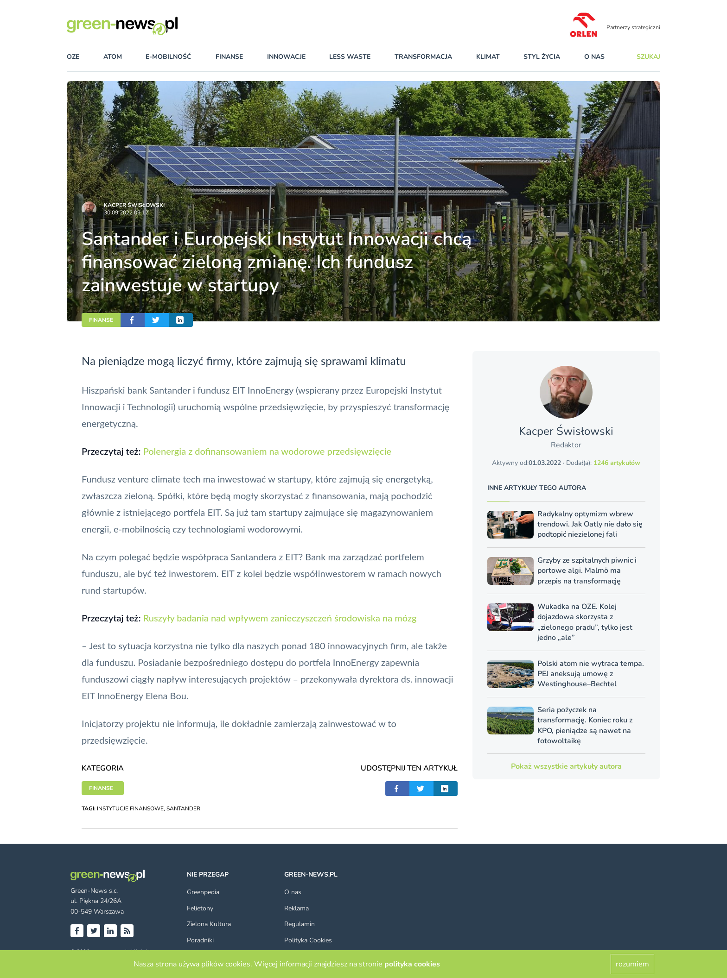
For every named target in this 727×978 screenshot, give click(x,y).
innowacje (286, 56)
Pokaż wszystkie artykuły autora (566, 766)
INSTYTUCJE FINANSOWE (130, 808)
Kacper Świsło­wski (134, 205)
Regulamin (299, 924)
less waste (349, 56)
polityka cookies (412, 964)
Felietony (200, 908)
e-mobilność (168, 56)
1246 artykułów (616, 462)
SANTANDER (183, 808)
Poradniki (200, 940)
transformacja (423, 56)
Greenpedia (203, 892)
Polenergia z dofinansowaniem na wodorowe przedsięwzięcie (267, 451)
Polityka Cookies (308, 940)
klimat (488, 56)
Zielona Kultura (209, 924)
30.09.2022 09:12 (126, 212)
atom (112, 56)
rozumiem (632, 964)
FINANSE (101, 320)
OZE (73, 56)
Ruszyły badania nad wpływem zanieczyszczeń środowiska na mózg (280, 617)
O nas (594, 56)
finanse (229, 56)
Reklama (296, 908)
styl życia (541, 56)
